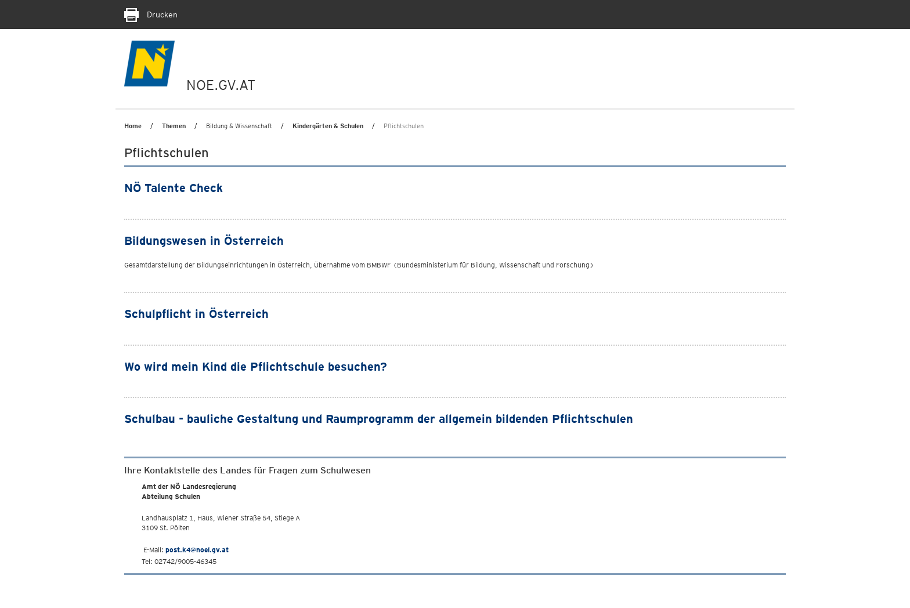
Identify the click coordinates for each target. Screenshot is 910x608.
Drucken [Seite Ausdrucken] (151, 14)
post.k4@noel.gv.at (197, 549)
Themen (174, 126)
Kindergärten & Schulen (327, 126)
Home (133, 126)
